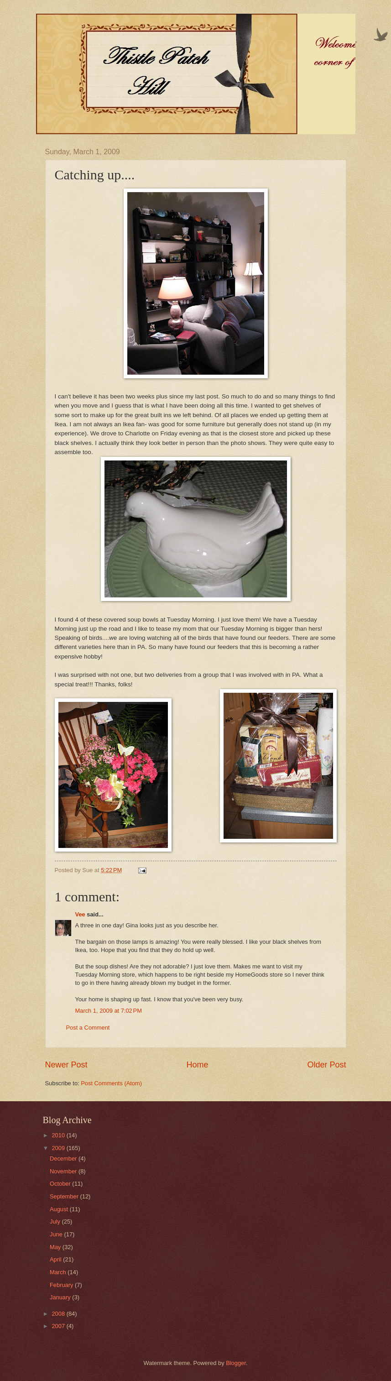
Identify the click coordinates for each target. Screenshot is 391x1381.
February (62, 1285)
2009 (59, 1148)
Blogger (236, 1363)
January (61, 1297)
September (65, 1196)
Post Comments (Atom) (111, 1083)
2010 (59, 1135)
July (56, 1221)
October (61, 1183)
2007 (59, 1326)
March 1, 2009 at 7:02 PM (108, 1010)
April (56, 1259)
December (64, 1158)
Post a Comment (88, 1027)
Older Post (326, 1064)
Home (197, 1064)
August (60, 1209)
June (57, 1234)
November (64, 1171)
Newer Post (66, 1064)
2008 (59, 1313)
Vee (80, 914)
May (56, 1247)
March (59, 1272)
